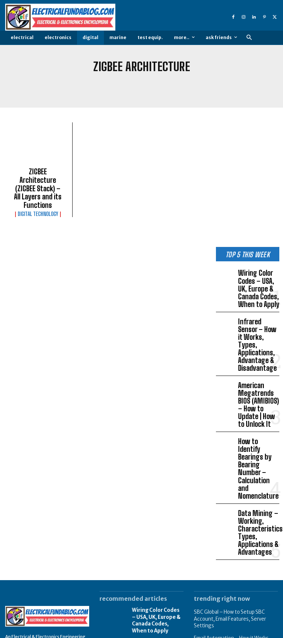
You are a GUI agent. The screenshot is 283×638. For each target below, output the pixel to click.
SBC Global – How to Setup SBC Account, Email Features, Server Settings (227, 524)
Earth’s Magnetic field (217, 559)
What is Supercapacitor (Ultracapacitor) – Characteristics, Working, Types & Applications (236, 577)
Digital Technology (38, 198)
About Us (199, 631)
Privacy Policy (230, 631)
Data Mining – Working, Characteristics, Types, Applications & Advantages (257, 443)
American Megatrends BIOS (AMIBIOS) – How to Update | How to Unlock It (258, 354)
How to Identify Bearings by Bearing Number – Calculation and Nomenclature (256, 397)
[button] (248, 37)
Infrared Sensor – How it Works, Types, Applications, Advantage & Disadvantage (258, 311)
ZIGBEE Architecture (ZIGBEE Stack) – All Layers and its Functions (38, 181)
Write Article (265, 631)
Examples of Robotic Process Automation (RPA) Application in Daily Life (233, 602)
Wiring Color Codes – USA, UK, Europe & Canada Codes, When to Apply (257, 267)
